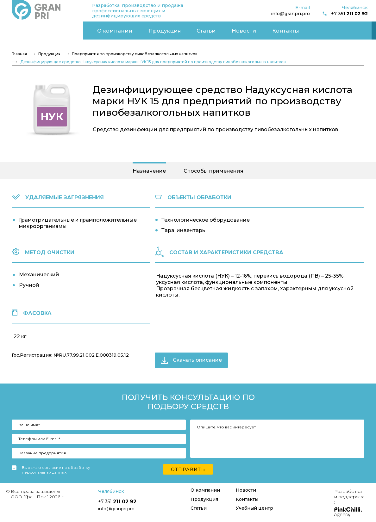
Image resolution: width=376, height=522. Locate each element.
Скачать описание (191, 357)
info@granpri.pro (290, 13)
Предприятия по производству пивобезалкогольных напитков (134, 51)
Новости (132, 29)
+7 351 (345, 13)
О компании (27, 29)
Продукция (68, 29)
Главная (19, 51)
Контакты (166, 29)
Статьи (102, 29)
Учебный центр (324, 29)
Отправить (188, 467)
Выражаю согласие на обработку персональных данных (56, 467)
